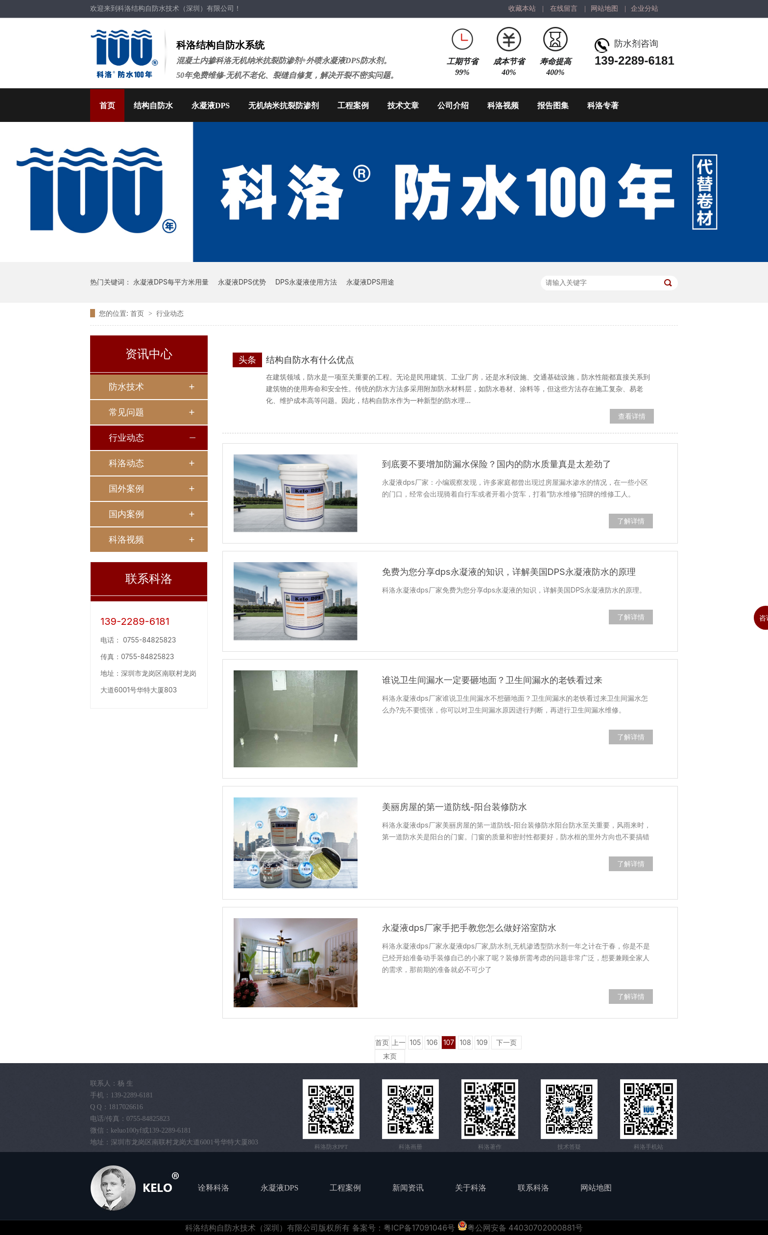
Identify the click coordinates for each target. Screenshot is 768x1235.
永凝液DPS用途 (370, 282)
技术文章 (403, 105)
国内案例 (126, 514)
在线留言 (563, 8)
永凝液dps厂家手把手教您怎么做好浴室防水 (469, 928)
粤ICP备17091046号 (419, 1228)
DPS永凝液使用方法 (306, 282)
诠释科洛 (213, 1188)
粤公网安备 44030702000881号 (520, 1228)
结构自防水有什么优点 (310, 360)
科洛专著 (603, 105)
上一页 (399, 1043)
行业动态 (170, 313)
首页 (107, 105)
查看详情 (632, 416)
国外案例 (126, 488)
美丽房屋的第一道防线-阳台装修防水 (454, 807)
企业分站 (644, 8)
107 (448, 1042)
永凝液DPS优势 (242, 282)
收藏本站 (522, 8)
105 (415, 1042)
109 (481, 1042)
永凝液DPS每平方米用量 (171, 282)
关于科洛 (470, 1188)
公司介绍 (453, 105)
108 (465, 1042)
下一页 (506, 1042)
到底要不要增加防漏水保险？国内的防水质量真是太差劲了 (496, 464)
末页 (390, 1056)
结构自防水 (153, 105)
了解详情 (631, 521)
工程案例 (353, 105)
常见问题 (126, 412)
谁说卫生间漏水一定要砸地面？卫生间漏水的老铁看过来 (492, 680)
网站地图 (604, 8)
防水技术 (126, 386)
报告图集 (553, 105)
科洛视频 (503, 105)
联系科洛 (533, 1188)
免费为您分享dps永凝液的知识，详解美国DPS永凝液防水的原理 (509, 572)
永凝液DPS (211, 105)
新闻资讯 (408, 1188)
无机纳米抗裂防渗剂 (283, 105)
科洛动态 (126, 463)
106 (431, 1042)
